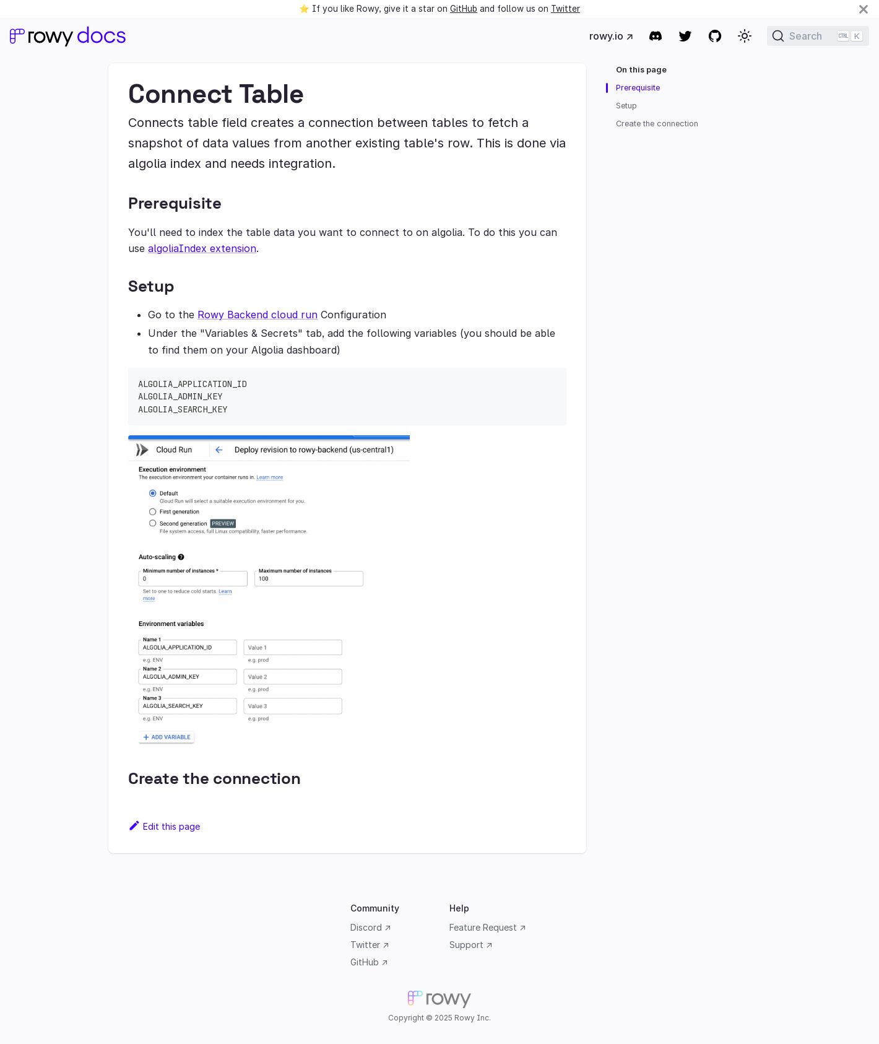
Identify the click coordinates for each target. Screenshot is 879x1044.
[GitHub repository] (715, 36)
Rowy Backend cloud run (257, 314)
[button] (745, 36)
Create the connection (657, 123)
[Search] (818, 36)
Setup (626, 105)
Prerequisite (638, 87)
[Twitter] (685, 36)
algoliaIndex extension (202, 248)
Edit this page (164, 826)
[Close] (863, 9)
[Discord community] (655, 36)
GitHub (463, 9)
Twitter (565, 9)
